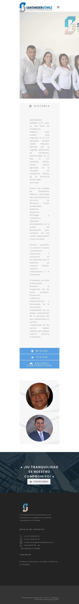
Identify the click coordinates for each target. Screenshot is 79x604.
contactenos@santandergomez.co (37, 542)
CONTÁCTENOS (38, 482)
